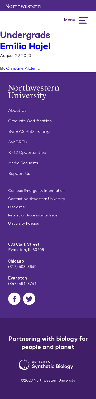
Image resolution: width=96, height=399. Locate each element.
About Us (17, 110)
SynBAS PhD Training (29, 131)
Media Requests (23, 163)
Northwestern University (23, 6)
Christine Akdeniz (23, 68)
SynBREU (17, 141)
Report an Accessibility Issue (33, 215)
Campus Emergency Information (36, 190)
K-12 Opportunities (27, 152)
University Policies (23, 223)
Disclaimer (17, 207)
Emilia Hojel (25, 46)
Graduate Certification (30, 120)
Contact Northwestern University (36, 199)
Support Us (19, 173)
